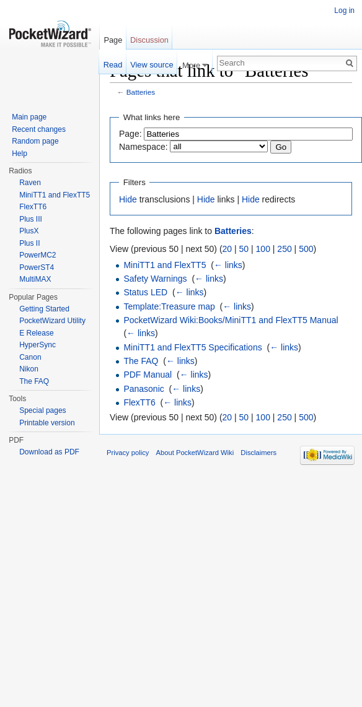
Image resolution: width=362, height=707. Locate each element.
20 (227, 249)
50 (244, 249)
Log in (344, 10)
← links (228, 265)
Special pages (42, 410)
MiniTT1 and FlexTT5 (164, 265)
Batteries (140, 92)
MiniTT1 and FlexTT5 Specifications (192, 347)
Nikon (28, 369)
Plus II (29, 243)
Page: (130, 134)
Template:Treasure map (168, 306)
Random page (35, 141)
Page (113, 40)
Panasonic (143, 389)
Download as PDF (49, 452)
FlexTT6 (139, 402)
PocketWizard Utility (52, 320)
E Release (36, 333)
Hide (128, 199)
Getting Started (44, 309)
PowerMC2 (37, 255)
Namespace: (143, 147)
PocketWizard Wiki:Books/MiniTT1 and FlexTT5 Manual (230, 320)
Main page (29, 117)
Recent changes (39, 129)
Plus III (30, 219)
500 (306, 249)
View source (151, 64)
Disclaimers (258, 452)
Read (113, 64)
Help (19, 153)
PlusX (28, 231)
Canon (30, 357)
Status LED (145, 292)
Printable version (46, 423)
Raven (30, 182)
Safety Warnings (155, 279)
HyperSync (37, 344)
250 (284, 249)
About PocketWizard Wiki (195, 452)
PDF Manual (147, 375)
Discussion (149, 40)
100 (263, 249)
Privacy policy (128, 452)
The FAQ (140, 361)
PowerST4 (36, 267)
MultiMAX (35, 279)
